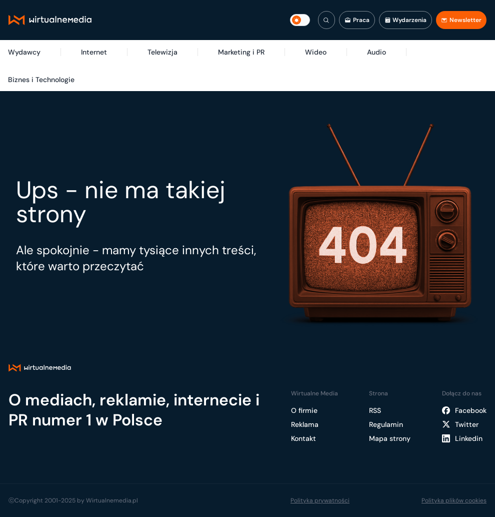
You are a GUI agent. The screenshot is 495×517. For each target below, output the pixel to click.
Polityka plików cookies (454, 500)
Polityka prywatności (320, 500)
